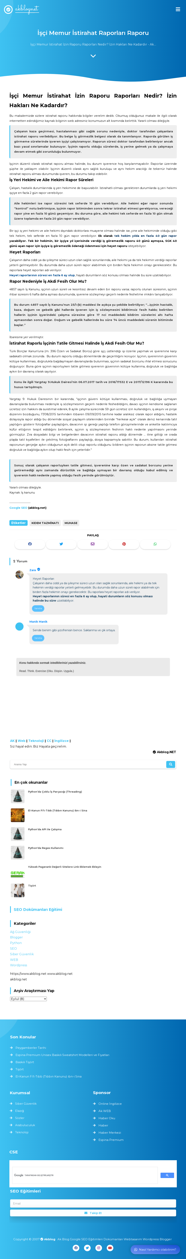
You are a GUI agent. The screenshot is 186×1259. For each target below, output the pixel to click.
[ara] (84, 1175)
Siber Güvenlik (24, 951)
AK (15, 741)
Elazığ (20, 1111)
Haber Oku (106, 1118)
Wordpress (21, 962)
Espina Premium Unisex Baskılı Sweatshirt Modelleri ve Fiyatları (63, 1055)
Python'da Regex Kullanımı (51, 849)
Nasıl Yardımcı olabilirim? (155, 1249)
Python (18, 941)
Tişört (38, 884)
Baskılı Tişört (27, 1062)
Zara (34, 571)
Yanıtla (39, 609)
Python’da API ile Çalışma (50, 831)
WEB (17, 957)
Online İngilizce (110, 1104)
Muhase (71, 523)
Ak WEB (104, 1111)
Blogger (19, 935)
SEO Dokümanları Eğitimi (39, 908)
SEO (16, 946)
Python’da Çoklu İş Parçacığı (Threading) (59, 796)
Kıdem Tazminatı (45, 523)
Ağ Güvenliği (23, 930)
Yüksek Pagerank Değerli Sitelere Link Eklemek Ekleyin (68, 866)
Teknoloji (38, 741)
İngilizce (63, 741)
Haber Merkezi (109, 1132)
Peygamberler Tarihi (33, 1048)
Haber (103, 1125)
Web (24, 741)
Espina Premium (111, 1140)
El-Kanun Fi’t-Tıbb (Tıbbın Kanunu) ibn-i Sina (61, 814)
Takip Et (93, 1212)
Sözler (20, 1118)
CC (50, 741)
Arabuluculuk (25, 1124)
